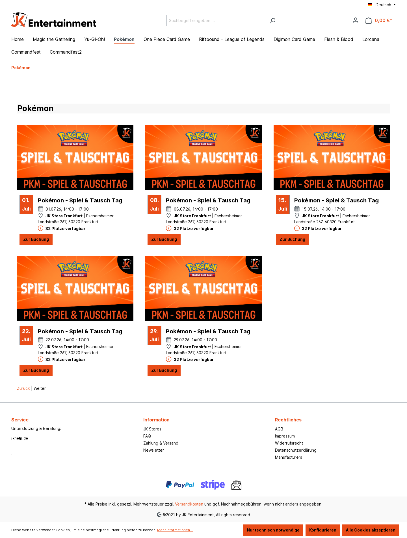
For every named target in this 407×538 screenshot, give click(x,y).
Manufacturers (288, 457)
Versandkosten (189, 504)
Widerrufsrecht (289, 443)
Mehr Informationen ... (175, 530)
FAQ (147, 436)
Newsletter (153, 450)
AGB (279, 429)
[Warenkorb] (379, 20)
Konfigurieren (322, 530)
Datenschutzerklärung (296, 450)
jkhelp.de (19, 438)
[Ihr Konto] (355, 20)
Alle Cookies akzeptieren (370, 530)
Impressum (285, 436)
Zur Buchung (36, 239)
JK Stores (152, 429)
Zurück (24, 388)
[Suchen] (272, 20)
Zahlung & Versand (160, 443)
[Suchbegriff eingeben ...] (216, 20)
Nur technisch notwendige (273, 530)
